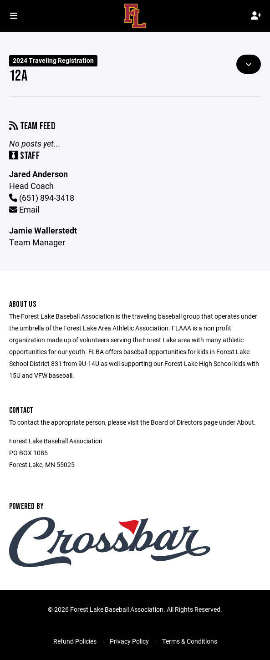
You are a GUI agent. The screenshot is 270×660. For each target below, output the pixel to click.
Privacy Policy (129, 641)
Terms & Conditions (189, 641)
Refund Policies (75, 641)
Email (24, 209)
